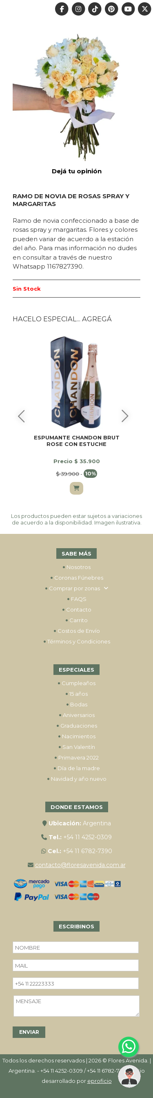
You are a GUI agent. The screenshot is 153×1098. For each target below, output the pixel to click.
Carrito (76, 620)
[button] (129, 1076)
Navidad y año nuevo (76, 778)
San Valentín (76, 747)
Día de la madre (76, 768)
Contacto (76, 609)
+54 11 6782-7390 (87, 851)
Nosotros (76, 567)
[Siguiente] (125, 416)
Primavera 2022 (76, 757)
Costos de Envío (76, 630)
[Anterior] (21, 416)
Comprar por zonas (77, 588)
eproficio (99, 1081)
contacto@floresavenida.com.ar (80, 865)
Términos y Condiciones (76, 641)
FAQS (76, 599)
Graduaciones (76, 725)
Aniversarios (77, 715)
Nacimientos (76, 736)
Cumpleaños (76, 683)
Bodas (76, 704)
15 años (76, 693)
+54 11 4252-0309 (87, 837)
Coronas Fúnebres (76, 577)
